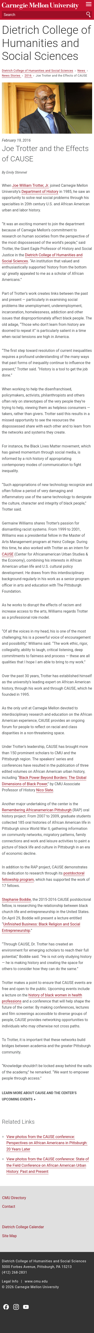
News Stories (11, 75)
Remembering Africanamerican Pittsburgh (37, 810)
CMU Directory (14, 1198)
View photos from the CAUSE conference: (47, 1165)
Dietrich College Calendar (23, 1227)
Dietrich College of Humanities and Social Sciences (46, 42)
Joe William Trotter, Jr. (30, 185)
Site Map (9, 1236)
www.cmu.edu (36, 1281)
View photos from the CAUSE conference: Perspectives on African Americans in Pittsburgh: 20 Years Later (46, 1143)
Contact (8, 1206)
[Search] (47, 14)
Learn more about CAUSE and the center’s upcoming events (39, 1096)
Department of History (39, 191)
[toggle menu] (88, 5)
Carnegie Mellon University (40, 6)
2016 (28, 75)
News (81, 70)
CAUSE (8, 554)
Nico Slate (44, 790)
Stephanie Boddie (16, 899)
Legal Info (10, 1281)
